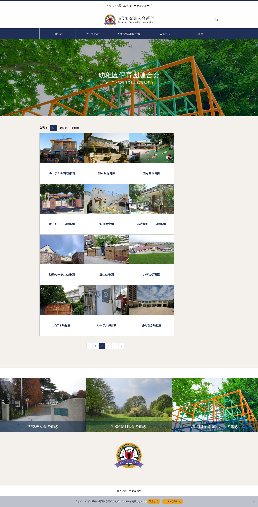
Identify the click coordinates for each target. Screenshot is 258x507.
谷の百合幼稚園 (151, 325)
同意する (154, 501)
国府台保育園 (151, 173)
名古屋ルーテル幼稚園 (151, 224)
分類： (43, 128)
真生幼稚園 (106, 275)
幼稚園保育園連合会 (129, 33)
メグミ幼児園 (61, 325)
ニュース (165, 33)
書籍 (200, 33)
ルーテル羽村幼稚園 (62, 173)
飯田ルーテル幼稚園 (62, 224)
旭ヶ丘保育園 (106, 173)
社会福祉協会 (93, 33)
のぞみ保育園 (151, 275)
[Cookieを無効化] (253, 501)
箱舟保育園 (106, 224)
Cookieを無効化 (172, 501)
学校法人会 (57, 33)
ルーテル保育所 (107, 325)
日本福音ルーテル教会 (129, 490)
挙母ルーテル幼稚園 (62, 275)
